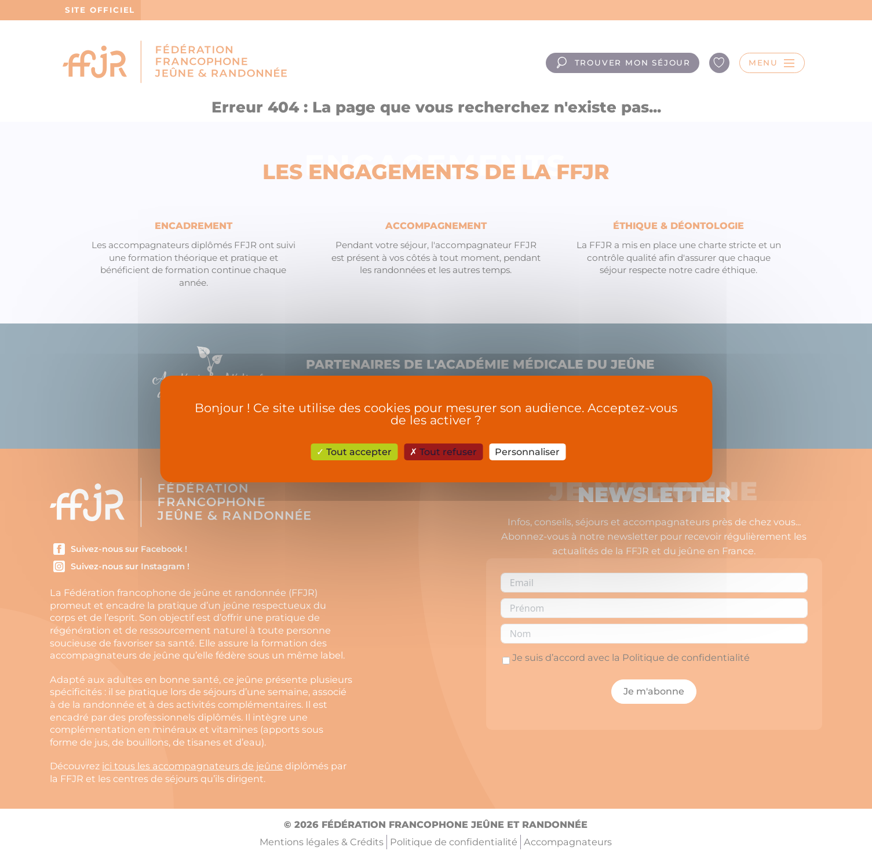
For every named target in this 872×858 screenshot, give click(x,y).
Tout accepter (354, 451)
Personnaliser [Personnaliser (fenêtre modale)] (527, 451)
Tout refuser (443, 451)
